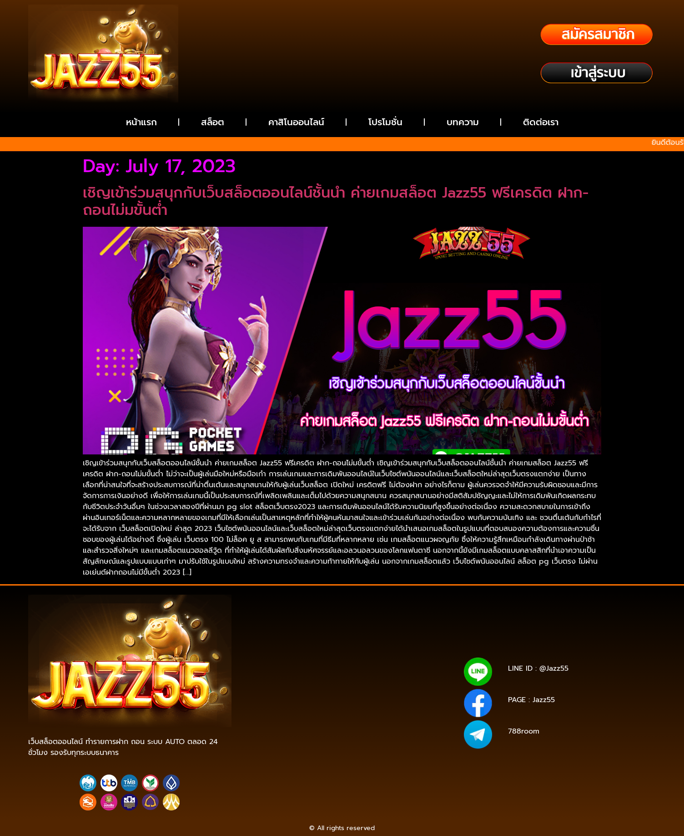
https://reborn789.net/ (353, 696)
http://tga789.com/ (279, 671)
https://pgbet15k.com (395, 652)
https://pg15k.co (281, 652)
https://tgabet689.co (378, 754)
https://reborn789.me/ (333, 703)
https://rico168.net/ (381, 683)
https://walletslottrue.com (282, 709)
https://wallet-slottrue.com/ (384, 760)
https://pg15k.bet (287, 645)
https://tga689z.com (280, 632)
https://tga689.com (275, 747)
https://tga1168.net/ (341, 671)
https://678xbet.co (406, 677)
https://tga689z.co (343, 632)
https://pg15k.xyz (396, 645)
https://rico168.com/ (277, 690)
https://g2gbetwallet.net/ (365, 734)
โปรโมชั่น (385, 122)
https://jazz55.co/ (299, 728)
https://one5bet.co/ (407, 690)
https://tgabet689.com (403, 747)
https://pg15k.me (341, 645)
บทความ (463, 122)
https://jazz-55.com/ (340, 722)
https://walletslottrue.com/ (298, 760)
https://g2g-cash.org (342, 639)
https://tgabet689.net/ (308, 754)
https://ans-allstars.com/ (310, 683)
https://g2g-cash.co (407, 639)
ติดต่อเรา (540, 122)
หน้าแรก (141, 122)
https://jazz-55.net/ (404, 722)
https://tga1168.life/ (278, 677)
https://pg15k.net (334, 652)
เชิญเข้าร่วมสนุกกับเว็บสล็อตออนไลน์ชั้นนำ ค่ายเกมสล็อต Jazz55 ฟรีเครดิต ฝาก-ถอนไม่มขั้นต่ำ (335, 201)
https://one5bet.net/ (343, 690)
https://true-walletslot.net (363, 709)
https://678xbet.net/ (342, 677)
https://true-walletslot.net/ (298, 766)
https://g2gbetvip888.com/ (370, 728)
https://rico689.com (277, 639)
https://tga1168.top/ (403, 671)
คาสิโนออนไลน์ (296, 122)
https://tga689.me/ (336, 747)
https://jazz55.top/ (406, 715)
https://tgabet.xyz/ (400, 664)
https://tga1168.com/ (337, 664)
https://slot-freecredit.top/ (342, 773)
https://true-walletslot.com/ (384, 766)
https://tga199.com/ (285, 696)
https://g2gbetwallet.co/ (381, 741)
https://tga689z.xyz (404, 632)
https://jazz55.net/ (399, 703)
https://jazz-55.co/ (278, 722)
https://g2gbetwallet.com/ (284, 734)
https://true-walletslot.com (335, 715)
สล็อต (212, 122)
